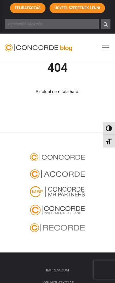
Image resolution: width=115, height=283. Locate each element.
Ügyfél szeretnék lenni (77, 8)
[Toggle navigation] (105, 48)
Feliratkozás (27, 8)
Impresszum (57, 270)
